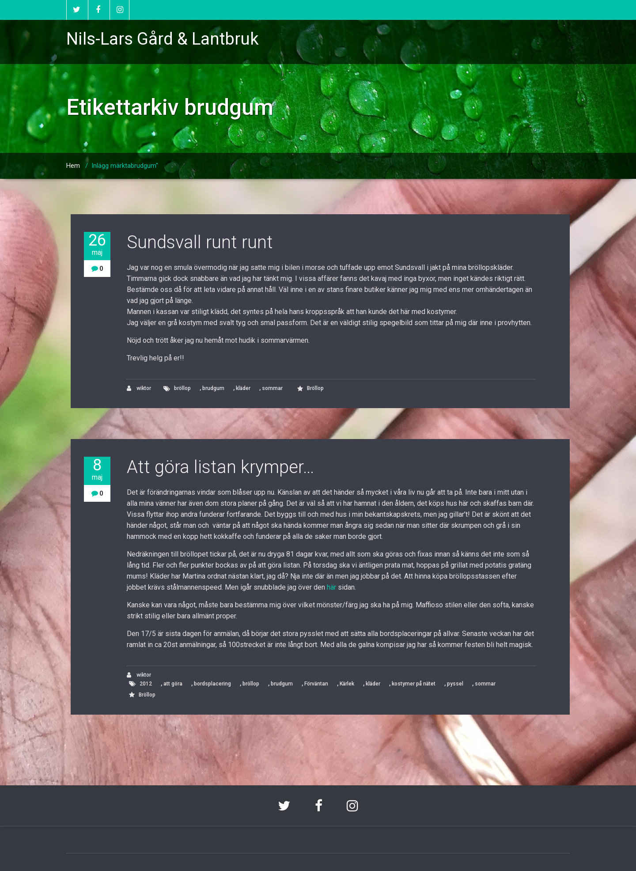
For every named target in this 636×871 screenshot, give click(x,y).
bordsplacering (212, 684)
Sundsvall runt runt (200, 242)
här (331, 587)
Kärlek (347, 684)
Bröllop (315, 388)
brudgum (213, 388)
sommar (272, 388)
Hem (73, 166)
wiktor (139, 388)
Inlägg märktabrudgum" (124, 166)
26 (97, 244)
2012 (146, 684)
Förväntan (316, 684)
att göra (172, 684)
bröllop (182, 388)
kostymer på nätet (413, 684)
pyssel (455, 684)
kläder (243, 388)
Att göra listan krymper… (220, 467)
